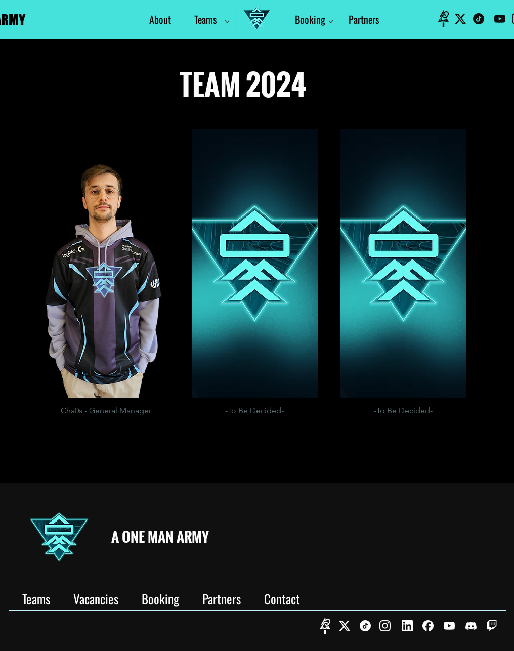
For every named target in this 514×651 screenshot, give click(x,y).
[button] (106, 276)
